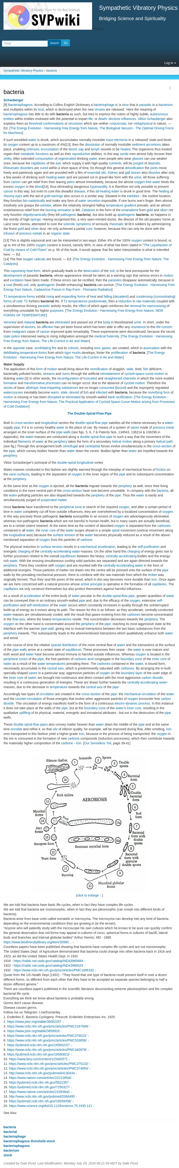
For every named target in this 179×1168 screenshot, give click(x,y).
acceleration (32, 596)
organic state (60, 233)
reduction (125, 301)
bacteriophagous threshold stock (29, 1141)
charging (24, 551)
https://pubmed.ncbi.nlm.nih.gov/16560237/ (40, 1045)
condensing (144, 296)
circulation (47, 694)
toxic (97, 348)
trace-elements (117, 140)
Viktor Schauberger (152, 119)
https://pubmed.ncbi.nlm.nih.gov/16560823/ (40, 1054)
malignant (19, 331)
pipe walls (63, 432)
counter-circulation (28, 699)
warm (55, 392)
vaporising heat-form (25, 271)
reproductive (81, 154)
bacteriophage (104, 105)
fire (54, 348)
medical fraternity (106, 336)
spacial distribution (64, 645)
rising (50, 296)
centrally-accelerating (55, 551)
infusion (9, 233)
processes (53, 383)
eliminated (62, 322)
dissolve (154, 172)
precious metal (163, 427)
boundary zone (131, 659)
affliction (47, 327)
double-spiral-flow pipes (31, 724)
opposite (19, 348)
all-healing (103, 191)
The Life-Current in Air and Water (65, 341)
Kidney (113, 172)
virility (7, 158)
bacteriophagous (15, 114)
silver (164, 210)
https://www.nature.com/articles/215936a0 (41, 1092)
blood (72, 149)
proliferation (119, 352)
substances (70, 388)
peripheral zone (70, 507)
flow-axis (18, 619)
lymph (95, 149)
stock (7, 1155)
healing (51, 177)
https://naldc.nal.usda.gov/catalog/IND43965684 (50, 961)
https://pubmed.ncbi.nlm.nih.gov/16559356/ (41, 1101)
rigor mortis (72, 352)
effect (82, 306)
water (32, 140)
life (90, 119)
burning (51, 210)
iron (154, 579)
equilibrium (68, 556)
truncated (90, 378)
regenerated (67, 158)
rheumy (8, 196)
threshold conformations (46, 123)
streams (49, 374)
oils (55, 729)
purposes (56, 310)
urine (137, 177)
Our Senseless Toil (97, 743)
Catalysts (88, 210)
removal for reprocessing (148, 306)
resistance (138, 327)
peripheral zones (15, 659)
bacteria (51, 70)
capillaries (38, 163)
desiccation (91, 271)
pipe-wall (47, 628)
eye (58, 163)
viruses (100, 109)
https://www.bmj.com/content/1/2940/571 (40, 1059)
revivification (99, 369)
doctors (29, 327)
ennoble (16, 729)
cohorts (73, 348)
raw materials (145, 301)
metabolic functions (35, 154)
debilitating (11, 352)
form (39, 369)
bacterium (165, 105)
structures (76, 123)
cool (9, 285)
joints (154, 168)
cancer (16, 182)
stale (129, 369)
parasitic (145, 105)
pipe (17, 427)
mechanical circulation (140, 694)
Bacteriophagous (20, 105)
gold (47, 196)
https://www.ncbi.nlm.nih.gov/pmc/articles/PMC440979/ (48, 1050)
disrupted (54, 397)
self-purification (148, 547)
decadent (121, 296)
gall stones (133, 172)
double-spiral (66, 462)
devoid (74, 392)
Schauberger (13, 100)
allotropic (32, 388)
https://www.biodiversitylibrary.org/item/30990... (39, 942)
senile (124, 154)
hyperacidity (98, 186)
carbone (86, 540)
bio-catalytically (34, 201)
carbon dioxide (152, 678)
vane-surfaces (19, 474)
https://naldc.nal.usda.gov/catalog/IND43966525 (50, 965)
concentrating (164, 296)
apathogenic (126, 215)
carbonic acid (84, 659)
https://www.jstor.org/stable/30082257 (36, 1021)
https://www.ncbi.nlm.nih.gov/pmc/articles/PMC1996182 (55, 970)
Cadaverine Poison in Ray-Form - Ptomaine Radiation (73, 289)
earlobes (133, 196)
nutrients (115, 163)
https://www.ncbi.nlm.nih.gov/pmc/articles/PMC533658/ (48, 1040)
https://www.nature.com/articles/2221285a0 (41, 1078)
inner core (48, 530)
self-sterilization (38, 605)
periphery (60, 441)
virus (125, 105)
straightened (113, 378)
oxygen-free (142, 182)
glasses (137, 158)
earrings (57, 196)
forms (81, 296)
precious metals (30, 233)
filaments (24, 441)
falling (108, 296)
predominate (97, 301)
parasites (115, 280)
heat (93, 296)
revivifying (155, 392)
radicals (39, 259)
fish (145, 369)
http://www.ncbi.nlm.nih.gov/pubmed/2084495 (43, 1096)
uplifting (24, 713)
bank (111, 397)
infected (101, 392)
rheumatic (116, 224)
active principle (92, 584)
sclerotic (69, 224)
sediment (138, 144)
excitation (17, 280)
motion (168, 275)
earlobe (45, 205)
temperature (58, 687)
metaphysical (143, 123)
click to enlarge (88, 895)
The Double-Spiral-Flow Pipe (89, 413)
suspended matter (54, 500)
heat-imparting (50, 388)
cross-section (24, 423)
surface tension (64, 535)
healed (125, 149)
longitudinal (49, 423)
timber (152, 575)
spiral (116, 530)
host (41, 109)
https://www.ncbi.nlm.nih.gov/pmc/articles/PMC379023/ (48, 1036)
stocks (8, 388)
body (106, 322)
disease (79, 191)
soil (112, 271)
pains (71, 182)
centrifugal (70, 446)
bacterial (10, 1132)
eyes (18, 196)
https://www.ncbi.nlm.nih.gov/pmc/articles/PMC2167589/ (49, 1026)
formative (10, 383)
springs (35, 219)
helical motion (122, 441)
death (102, 119)
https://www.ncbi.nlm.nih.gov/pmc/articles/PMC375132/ (50, 1064)
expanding (68, 296)
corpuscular (117, 123)
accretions (153, 144)
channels (129, 378)
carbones (164, 526)
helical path (164, 441)
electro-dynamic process (132, 703)
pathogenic (68, 215)
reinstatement (110, 374)
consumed (106, 388)
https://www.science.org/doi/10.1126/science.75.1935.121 (52, 1106)
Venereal (9, 322)
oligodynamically (35, 215)
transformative (34, 383)
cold (19, 301)
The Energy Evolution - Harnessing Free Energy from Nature (54, 128)
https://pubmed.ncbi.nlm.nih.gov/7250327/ (41, 1087)
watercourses (13, 392)
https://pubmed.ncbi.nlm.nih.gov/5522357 (40, 1082)
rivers (66, 374)
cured (44, 168)
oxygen (13, 144)
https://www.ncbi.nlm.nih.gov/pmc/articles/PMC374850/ (50, 1068)
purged (138, 163)
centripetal (92, 446)
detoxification (134, 168)
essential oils (96, 172)
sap (81, 149)
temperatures (77, 301)
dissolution (92, 144)
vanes (135, 427)
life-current (164, 327)
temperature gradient (121, 205)
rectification (124, 397)
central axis (55, 668)
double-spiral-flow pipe (91, 423)
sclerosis (32, 149)
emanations (129, 210)
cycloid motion (134, 383)
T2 (5, 296)
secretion (94, 201)
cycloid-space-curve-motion (144, 374)
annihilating (42, 348)
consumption (44, 158)
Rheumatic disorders (18, 168)
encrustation (50, 149)
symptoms (83, 224)
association (151, 348)
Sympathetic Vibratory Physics (23, 70)
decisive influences (122, 119)
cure (89, 229)
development (12, 275)
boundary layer (132, 673)
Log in (170, 63)
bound (120, 388)
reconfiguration (68, 378)
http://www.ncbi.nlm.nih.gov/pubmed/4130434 (43, 1073)
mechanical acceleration (97, 547)
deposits (154, 163)
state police (11, 336)
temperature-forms (21, 296)
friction (161, 469)
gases (106, 348)
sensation (64, 210)
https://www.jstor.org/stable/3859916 (35, 1031)
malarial (29, 322)
